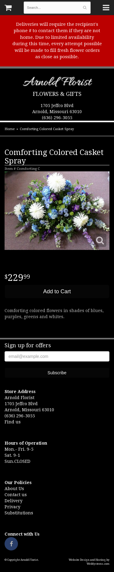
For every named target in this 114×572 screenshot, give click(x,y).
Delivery (13, 500)
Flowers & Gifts (57, 94)
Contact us (16, 494)
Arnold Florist (57, 83)
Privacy (12, 506)
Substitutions (19, 512)
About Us (14, 488)
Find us (13, 421)
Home (10, 129)
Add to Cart (57, 291)
